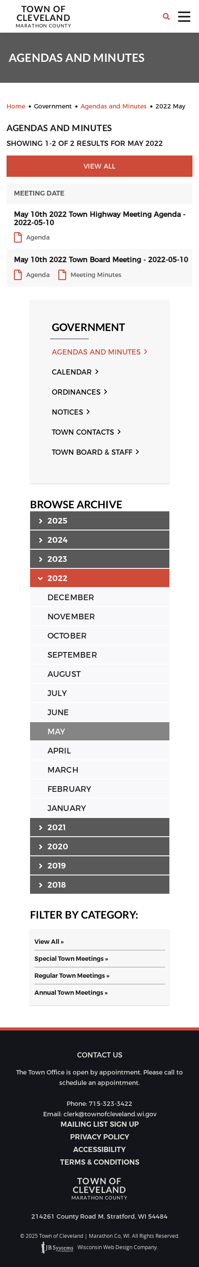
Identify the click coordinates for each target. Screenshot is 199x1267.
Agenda (38, 238)
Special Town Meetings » (71, 959)
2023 (53, 559)
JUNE (58, 712)
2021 (52, 827)
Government (88, 327)
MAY (56, 732)
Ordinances (76, 392)
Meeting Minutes (96, 275)
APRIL (59, 751)
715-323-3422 (110, 1104)
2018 (52, 884)
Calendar (72, 372)
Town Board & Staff (92, 452)
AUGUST (64, 674)
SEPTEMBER (72, 655)
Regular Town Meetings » (71, 976)
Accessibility (99, 1149)
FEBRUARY (69, 789)
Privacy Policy (99, 1137)
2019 (52, 865)
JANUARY (66, 808)
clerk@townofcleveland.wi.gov (110, 1114)
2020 (54, 846)
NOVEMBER (71, 617)
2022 (53, 578)
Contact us (99, 1055)
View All (99, 166)
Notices (67, 412)
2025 (53, 520)
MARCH (62, 770)
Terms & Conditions (99, 1162)
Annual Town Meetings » (71, 993)
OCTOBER (67, 636)
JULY (57, 693)
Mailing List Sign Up (100, 1124)
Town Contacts (83, 432)
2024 (53, 539)
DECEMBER (70, 597)
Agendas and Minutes (96, 352)
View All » (49, 942)
